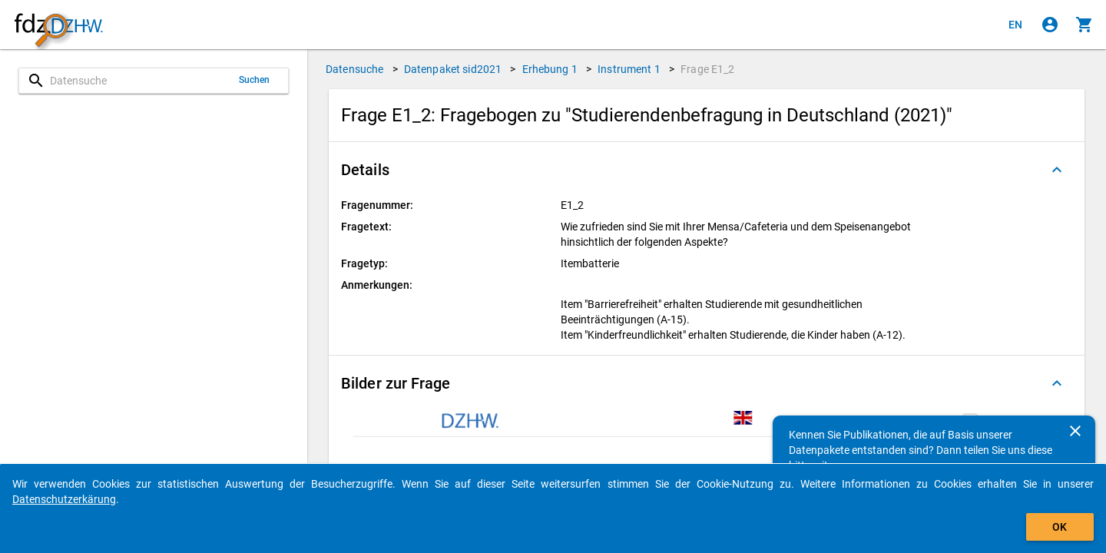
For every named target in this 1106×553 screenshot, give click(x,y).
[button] (706, 169)
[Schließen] (1075, 431)
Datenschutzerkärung (64, 499)
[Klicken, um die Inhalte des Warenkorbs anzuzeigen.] (1084, 24)
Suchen (254, 80)
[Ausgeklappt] (1056, 169)
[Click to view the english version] (1015, 24)
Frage (707, 69)
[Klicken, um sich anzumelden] (1050, 24)
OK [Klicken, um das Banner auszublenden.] (1059, 527)
